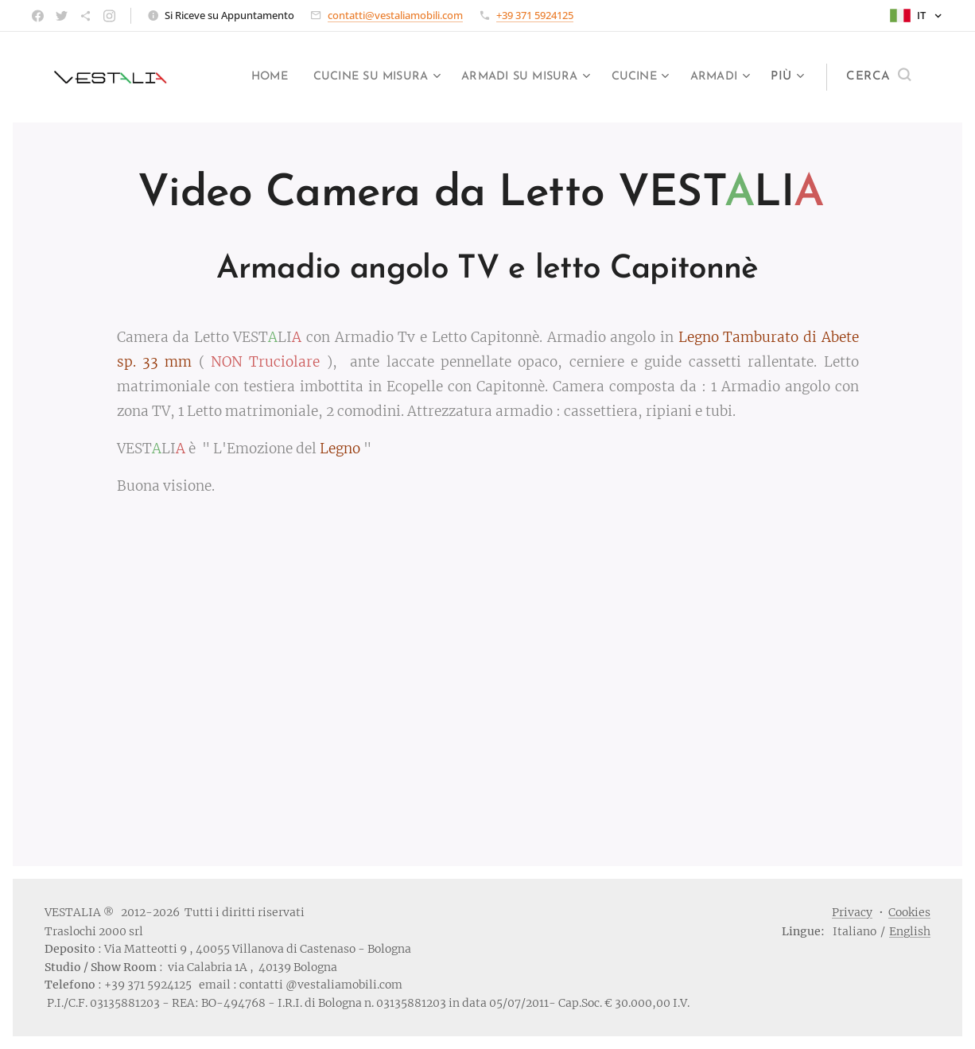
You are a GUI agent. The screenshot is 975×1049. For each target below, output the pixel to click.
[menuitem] (320, 77)
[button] (878, 77)
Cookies (909, 912)
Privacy (852, 912)
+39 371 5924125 (534, 15)
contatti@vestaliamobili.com (395, 15)
